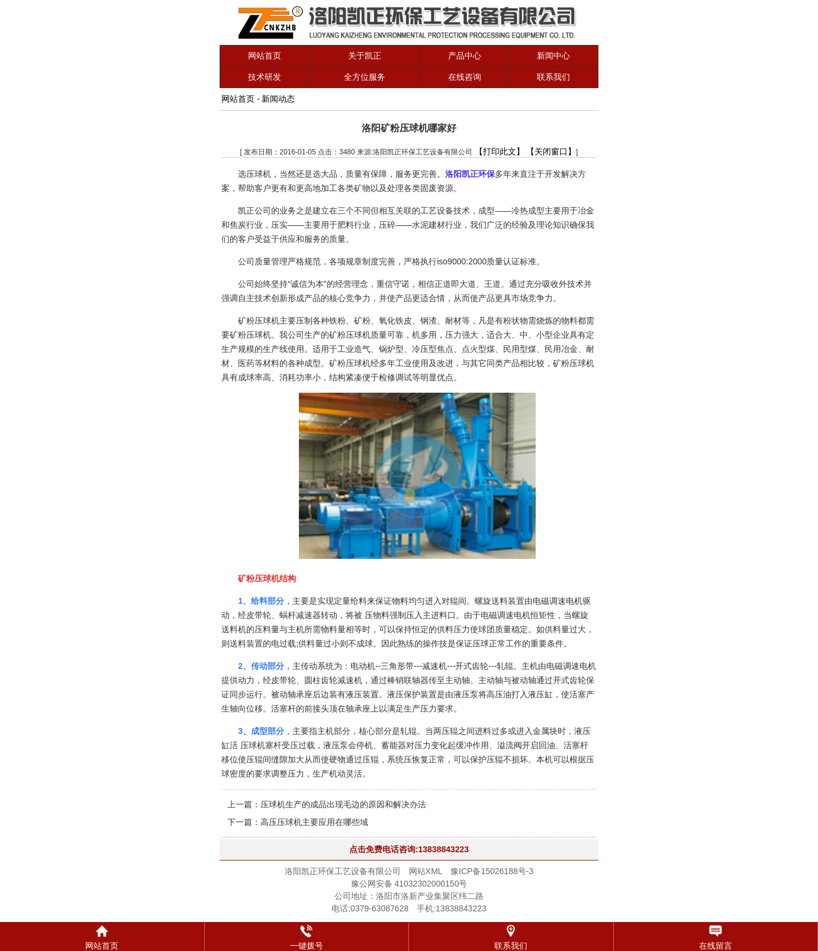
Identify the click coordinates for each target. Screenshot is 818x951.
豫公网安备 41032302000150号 (409, 883)
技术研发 (264, 77)
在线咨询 (464, 77)
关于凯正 (364, 55)
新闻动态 (278, 98)
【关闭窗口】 (551, 151)
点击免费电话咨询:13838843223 (409, 849)
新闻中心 (553, 55)
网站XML (425, 871)
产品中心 (464, 55)
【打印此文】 (499, 151)
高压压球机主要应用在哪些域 (314, 822)
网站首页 (264, 55)
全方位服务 (364, 77)
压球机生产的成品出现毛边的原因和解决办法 (343, 804)
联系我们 (553, 77)
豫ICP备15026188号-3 (491, 871)
